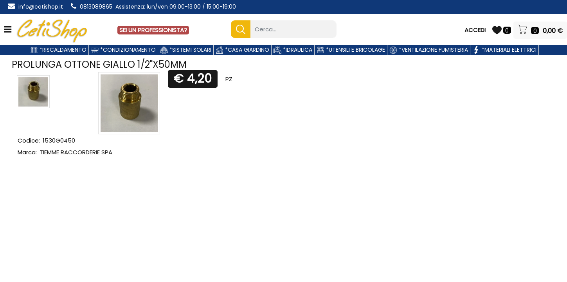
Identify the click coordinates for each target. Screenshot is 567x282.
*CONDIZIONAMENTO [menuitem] (123, 50)
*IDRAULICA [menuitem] (293, 50)
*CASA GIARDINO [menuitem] (242, 50)
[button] (240, 29)
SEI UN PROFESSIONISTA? (153, 30)
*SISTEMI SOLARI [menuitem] (185, 50)
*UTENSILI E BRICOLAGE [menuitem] (351, 50)
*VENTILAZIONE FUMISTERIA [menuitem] (428, 50)
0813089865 (96, 7)
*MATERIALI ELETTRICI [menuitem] (504, 50)
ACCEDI (475, 30)
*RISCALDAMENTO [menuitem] (58, 50)
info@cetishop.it (40, 7)
